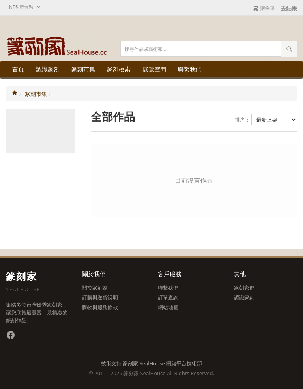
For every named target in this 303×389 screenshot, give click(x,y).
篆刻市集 (83, 69)
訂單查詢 (168, 297)
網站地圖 (168, 307)
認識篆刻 (48, 69)
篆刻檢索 (119, 69)
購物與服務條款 (100, 307)
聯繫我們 (190, 69)
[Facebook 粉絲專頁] (10, 335)
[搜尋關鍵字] (208, 49)
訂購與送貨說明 (100, 297)
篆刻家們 (244, 287)
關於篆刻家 (95, 287)
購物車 (263, 8)
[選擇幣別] (23, 7)
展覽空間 (154, 69)
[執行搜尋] (289, 49)
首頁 (18, 69)
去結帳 (289, 8)
